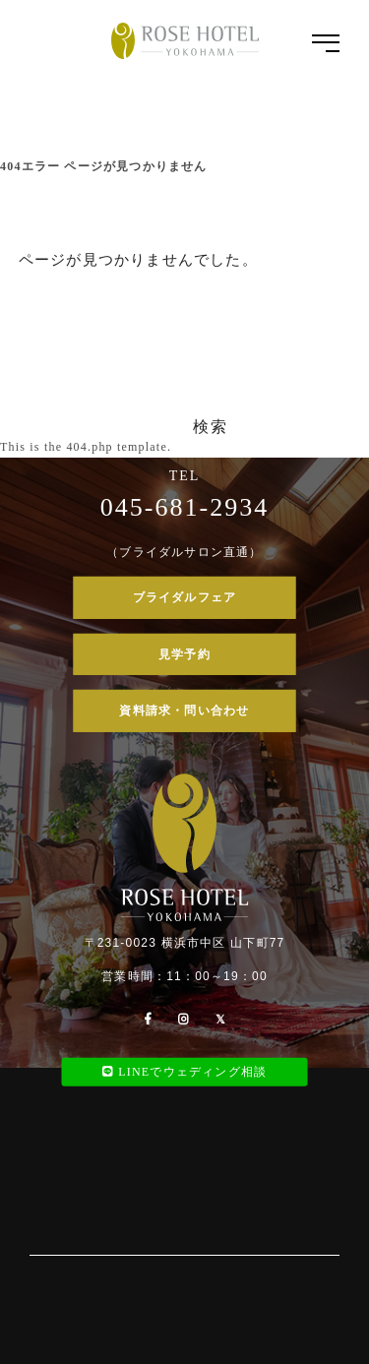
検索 (210, 426)
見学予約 (184, 653)
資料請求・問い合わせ (184, 710)
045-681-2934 (184, 507)
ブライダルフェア (185, 597)
